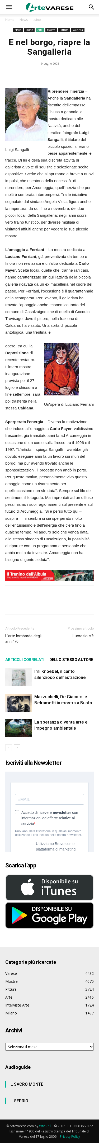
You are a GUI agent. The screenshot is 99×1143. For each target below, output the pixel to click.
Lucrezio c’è (83, 636)
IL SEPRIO (19, 1100)
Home (10, 19)
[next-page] (17, 747)
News (24, 19)
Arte (40, 30)
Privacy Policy (70, 1136)
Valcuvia (78, 30)
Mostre (51, 30)
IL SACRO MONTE (26, 1084)
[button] (9, 7)
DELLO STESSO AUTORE (71, 659)
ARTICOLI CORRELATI (24, 659)
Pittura (64, 30)
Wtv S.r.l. (45, 1126)
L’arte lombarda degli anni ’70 (23, 639)
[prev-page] (8, 747)
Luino (37, 19)
